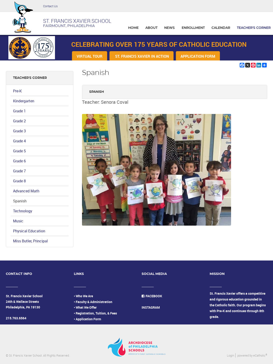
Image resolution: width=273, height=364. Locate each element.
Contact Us (50, 6)
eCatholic (260, 355)
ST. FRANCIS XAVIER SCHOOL (77, 20)
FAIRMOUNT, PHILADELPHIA (69, 26)
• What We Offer (85, 307)
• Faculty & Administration (93, 302)
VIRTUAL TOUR (89, 56)
